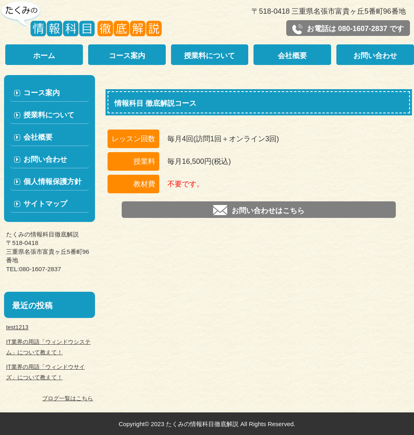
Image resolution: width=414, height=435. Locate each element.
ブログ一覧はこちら (67, 398)
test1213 (17, 327)
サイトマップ (45, 204)
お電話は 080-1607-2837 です (348, 29)
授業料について (209, 56)
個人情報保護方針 (52, 182)
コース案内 (127, 56)
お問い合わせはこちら (258, 210)
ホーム (44, 56)
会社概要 (292, 56)
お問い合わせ (375, 56)
